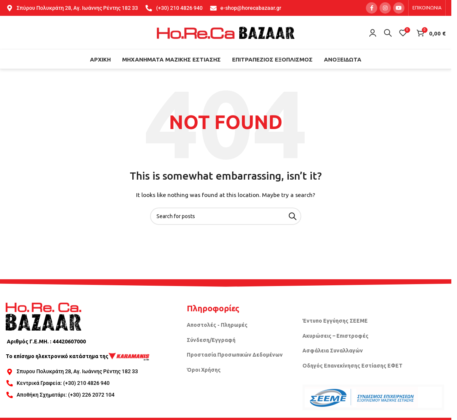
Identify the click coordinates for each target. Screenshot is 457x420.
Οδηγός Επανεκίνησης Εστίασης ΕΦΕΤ (352, 366)
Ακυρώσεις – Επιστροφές (335, 336)
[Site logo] (225, 32)
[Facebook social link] (371, 8)
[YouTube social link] (398, 8)
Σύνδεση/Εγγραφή (211, 340)
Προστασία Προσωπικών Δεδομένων (235, 355)
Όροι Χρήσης (204, 370)
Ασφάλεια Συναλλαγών (332, 351)
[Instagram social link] (385, 8)
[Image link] (43, 316)
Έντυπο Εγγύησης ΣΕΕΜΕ (335, 321)
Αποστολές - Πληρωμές (217, 325)
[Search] (387, 32)
